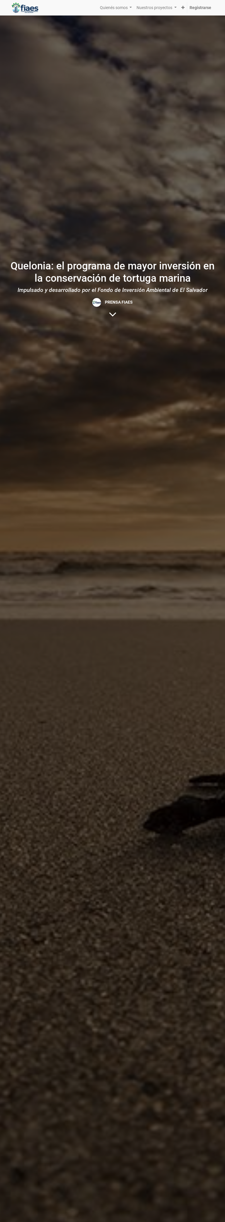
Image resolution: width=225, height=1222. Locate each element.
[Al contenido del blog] (113, 314)
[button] (183, 7)
